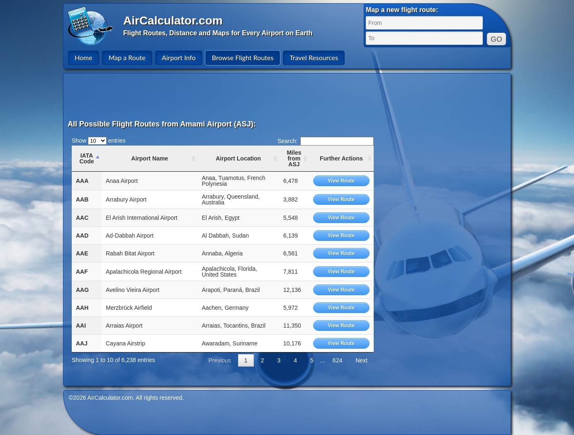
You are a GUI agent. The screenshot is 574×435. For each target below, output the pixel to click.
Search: (325, 141)
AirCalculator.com (173, 20)
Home (83, 57)
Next (361, 360)
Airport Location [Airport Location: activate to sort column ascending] (238, 158)
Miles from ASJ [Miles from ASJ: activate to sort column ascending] (294, 158)
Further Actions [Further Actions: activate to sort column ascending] (341, 158)
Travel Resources (313, 57)
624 (337, 360)
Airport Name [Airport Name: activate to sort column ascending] (149, 158)
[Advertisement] (288, 96)
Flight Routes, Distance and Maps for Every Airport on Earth (217, 32)
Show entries (99, 140)
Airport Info (179, 57)
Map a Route (127, 57)
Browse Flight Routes (243, 57)
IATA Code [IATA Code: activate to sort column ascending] (86, 158)
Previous (219, 360)
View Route (341, 181)
